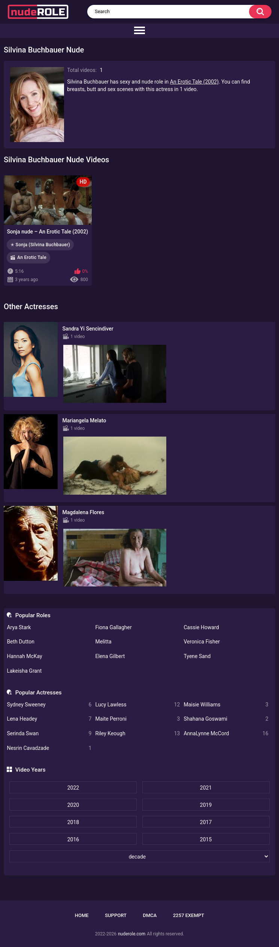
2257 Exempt (188, 915)
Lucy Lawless (137, 705)
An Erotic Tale (31, 257)
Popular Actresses (38, 692)
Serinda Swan (49, 733)
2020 (73, 805)
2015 (206, 839)
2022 (73, 788)
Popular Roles (33, 615)
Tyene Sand (197, 656)
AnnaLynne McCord (226, 733)
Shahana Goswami (226, 719)
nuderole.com (131, 934)
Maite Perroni (137, 719)
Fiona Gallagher (113, 627)
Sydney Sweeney (49, 705)
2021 (206, 788)
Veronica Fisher (201, 642)
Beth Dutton (20, 642)
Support (116, 915)
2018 (73, 822)
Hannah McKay (24, 656)
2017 (206, 822)
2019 (206, 805)
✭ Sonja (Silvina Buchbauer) (40, 244)
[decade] (139, 856)
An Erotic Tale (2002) (194, 82)
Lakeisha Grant (24, 671)
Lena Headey (49, 719)
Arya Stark (19, 627)
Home (82, 915)
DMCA (150, 915)
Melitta (103, 642)
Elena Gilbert (110, 656)
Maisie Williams (226, 705)
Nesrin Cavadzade (49, 748)
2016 (73, 839)
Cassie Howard (201, 627)
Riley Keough (137, 733)
